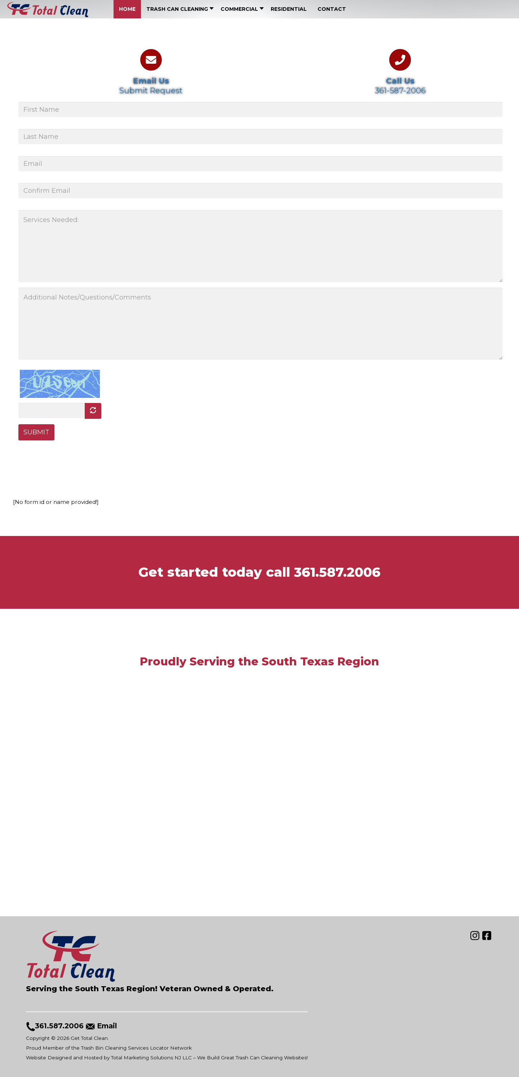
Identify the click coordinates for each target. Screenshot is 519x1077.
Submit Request (151, 90)
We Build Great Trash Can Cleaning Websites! (252, 1057)
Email (108, 1025)
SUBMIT (36, 432)
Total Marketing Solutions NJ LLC (151, 1057)
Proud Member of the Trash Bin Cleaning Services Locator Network (109, 1048)
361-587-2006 (400, 90)
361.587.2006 (337, 572)
